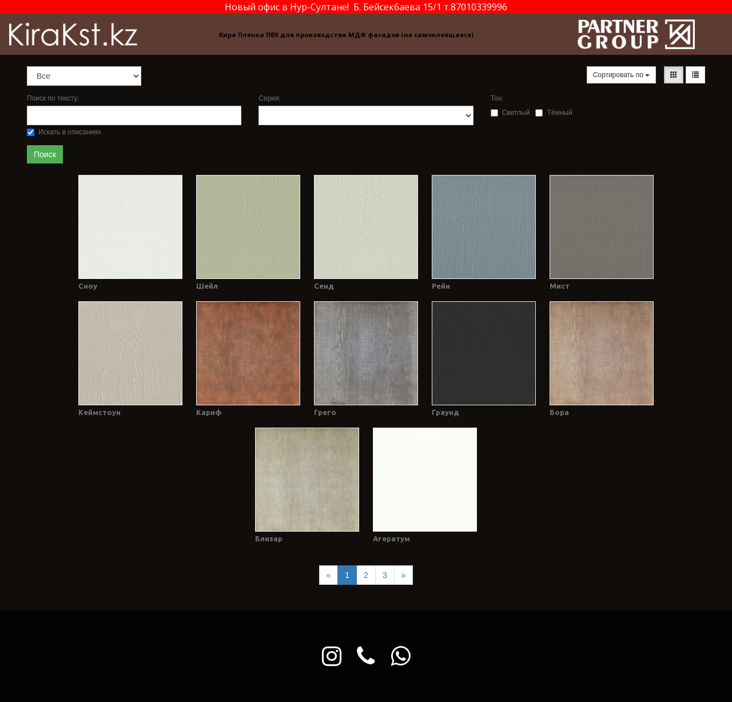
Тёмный (553, 113)
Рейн (441, 286)
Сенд (324, 286)
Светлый (510, 113)
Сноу (87, 286)
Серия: (269, 98)
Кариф (209, 412)
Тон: (497, 98)
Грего (325, 412)
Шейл (207, 286)
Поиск (45, 154)
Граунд (445, 412)
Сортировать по (621, 75)
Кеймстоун (99, 412)
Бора (559, 412)
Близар (269, 539)
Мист (560, 286)
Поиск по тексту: (53, 98)
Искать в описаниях (64, 132)
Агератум (391, 539)
